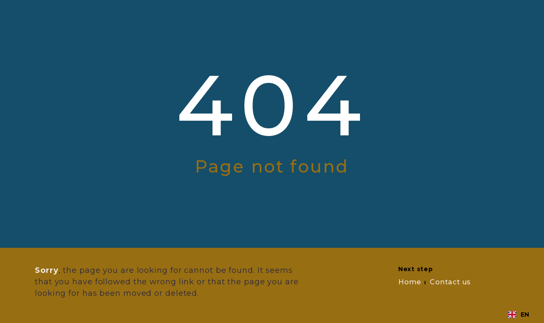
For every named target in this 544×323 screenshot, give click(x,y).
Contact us (450, 282)
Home (409, 282)
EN (518, 314)
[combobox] (519, 314)
